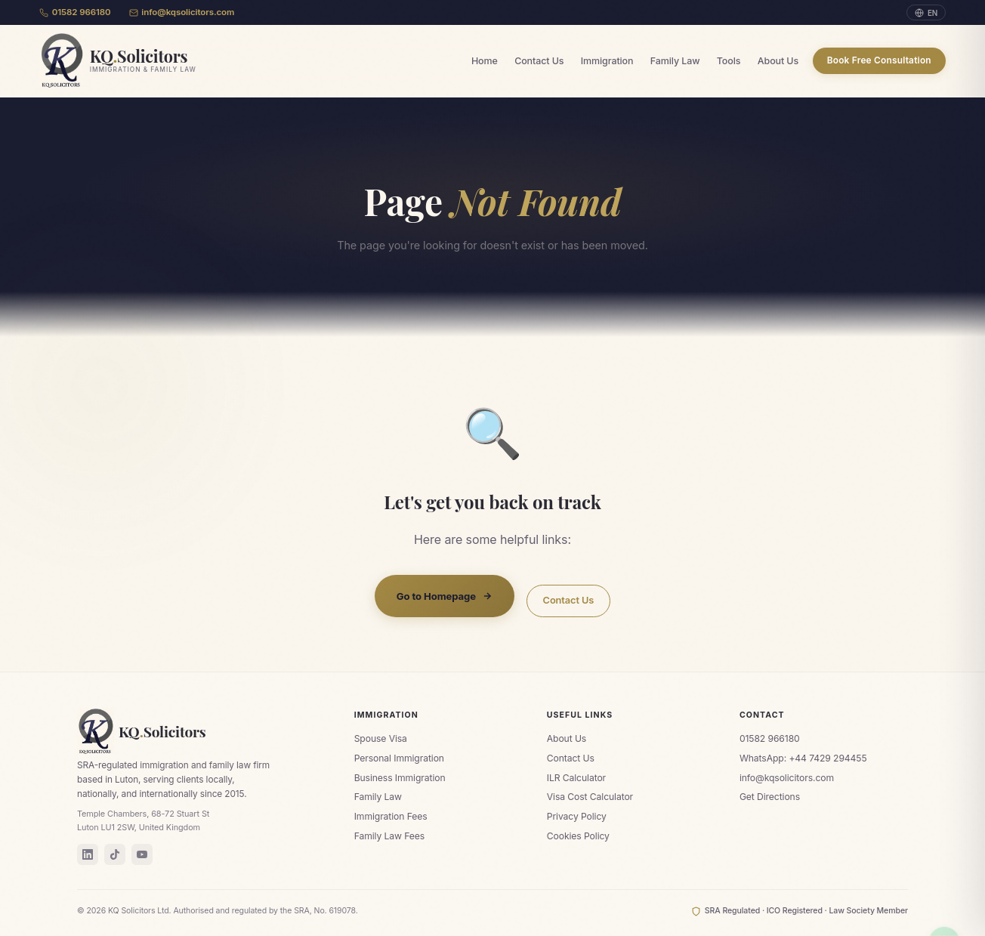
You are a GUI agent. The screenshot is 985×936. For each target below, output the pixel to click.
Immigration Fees (391, 816)
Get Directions (770, 796)
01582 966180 (75, 12)
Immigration (607, 60)
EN (926, 12)
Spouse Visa (380, 738)
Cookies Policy (578, 836)
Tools (729, 60)
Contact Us (539, 60)
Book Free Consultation (879, 60)
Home (484, 60)
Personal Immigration (399, 758)
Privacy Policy (577, 816)
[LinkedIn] (87, 854)
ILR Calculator (576, 777)
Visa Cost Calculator (590, 796)
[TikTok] (114, 854)
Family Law (675, 60)
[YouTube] (142, 854)
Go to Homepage (444, 596)
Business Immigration (400, 777)
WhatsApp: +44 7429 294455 (803, 758)
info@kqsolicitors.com (182, 12)
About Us (778, 60)
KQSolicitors (141, 731)
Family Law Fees (389, 836)
